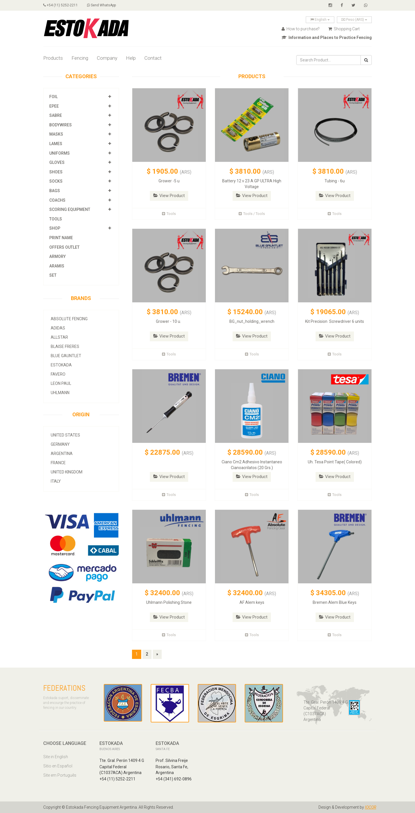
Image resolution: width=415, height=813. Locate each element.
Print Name (61, 237)
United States (65, 435)
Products (53, 58)
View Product (169, 195)
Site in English (55, 756)
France (58, 462)
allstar (59, 337)
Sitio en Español (57, 766)
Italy (56, 481)
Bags (54, 190)
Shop (54, 228)
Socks (56, 181)
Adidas (58, 328)
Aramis (56, 266)
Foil (53, 96)
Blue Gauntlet (66, 355)
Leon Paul (61, 383)
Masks (56, 134)
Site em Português (59, 775)
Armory (57, 256)
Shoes (56, 172)
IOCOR (370, 807)
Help (131, 58)
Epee (54, 106)
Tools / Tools (252, 213)
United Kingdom (66, 472)
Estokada (61, 365)
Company (107, 58)
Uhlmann (60, 392)
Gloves (57, 162)
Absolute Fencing (69, 318)
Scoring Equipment (69, 209)
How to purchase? (301, 29)
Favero (58, 374)
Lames (55, 143)
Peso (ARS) (354, 20)
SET (52, 275)
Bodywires (60, 125)
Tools (55, 219)
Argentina (62, 453)
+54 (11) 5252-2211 (60, 5)
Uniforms (59, 153)
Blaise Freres (65, 346)
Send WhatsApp (101, 5)
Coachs (57, 200)
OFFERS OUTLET (64, 247)
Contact (153, 58)
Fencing (79, 58)
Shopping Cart (344, 29)
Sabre (55, 115)
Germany (60, 444)
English (320, 20)
